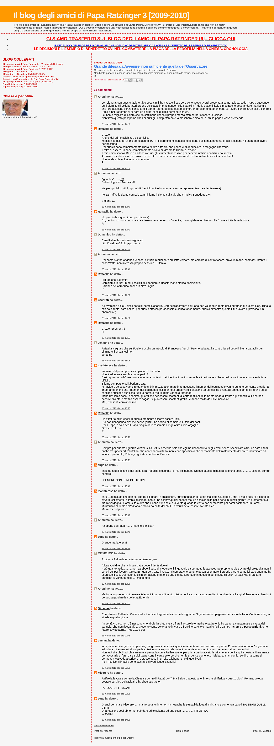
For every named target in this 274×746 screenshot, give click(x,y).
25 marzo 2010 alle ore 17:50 (116, 295)
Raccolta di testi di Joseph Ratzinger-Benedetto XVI (28, 76)
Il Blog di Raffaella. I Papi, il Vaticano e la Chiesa (27, 66)
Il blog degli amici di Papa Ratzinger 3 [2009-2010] (101, 15)
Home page (182, 730)
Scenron (103, 299)
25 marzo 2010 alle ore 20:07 (116, 603)
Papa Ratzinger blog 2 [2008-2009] (20, 84)
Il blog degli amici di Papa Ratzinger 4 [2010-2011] (28, 81)
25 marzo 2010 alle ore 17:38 (116, 168)
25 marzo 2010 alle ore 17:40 (116, 207)
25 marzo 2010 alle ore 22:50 (116, 668)
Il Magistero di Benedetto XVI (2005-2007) (24, 74)
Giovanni (104, 608)
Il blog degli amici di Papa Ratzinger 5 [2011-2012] (28, 69)
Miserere (103, 672)
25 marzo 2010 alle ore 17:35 (116, 124)
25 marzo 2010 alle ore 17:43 (116, 230)
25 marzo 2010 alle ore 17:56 (116, 318)
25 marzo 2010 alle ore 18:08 (116, 360)
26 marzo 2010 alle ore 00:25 (116, 694)
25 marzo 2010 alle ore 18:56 (116, 548)
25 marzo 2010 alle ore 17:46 (116, 269)
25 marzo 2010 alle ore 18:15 (116, 408)
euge (101, 465)
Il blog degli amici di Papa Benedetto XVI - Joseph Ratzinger (33, 64)
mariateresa (105, 365)
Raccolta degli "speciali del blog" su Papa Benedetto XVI (31, 79)
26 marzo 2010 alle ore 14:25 (116, 720)
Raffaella (103, 128)
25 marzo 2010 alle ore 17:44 (116, 249)
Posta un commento (104, 725)
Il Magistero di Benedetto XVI (17, 71)
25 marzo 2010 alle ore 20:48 (116, 636)
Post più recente (103, 730)
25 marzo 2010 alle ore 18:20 (116, 437)
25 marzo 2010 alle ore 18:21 (116, 460)
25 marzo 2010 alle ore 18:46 (116, 486)
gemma (103, 640)
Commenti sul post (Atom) (119, 737)
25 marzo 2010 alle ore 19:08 (116, 584)
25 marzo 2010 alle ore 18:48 (116, 532)
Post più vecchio (262, 730)
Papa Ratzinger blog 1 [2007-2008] (20, 86)
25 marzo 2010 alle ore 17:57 (116, 338)
